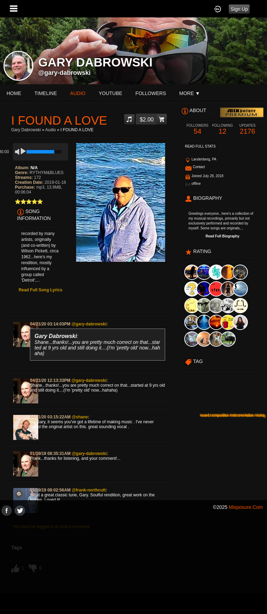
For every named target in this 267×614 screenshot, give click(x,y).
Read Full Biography (222, 236)
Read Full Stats (200, 146)
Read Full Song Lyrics (41, 290)
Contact (199, 167)
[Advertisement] (133, 564)
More (189, 93)
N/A (34, 167)
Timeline (45, 93)
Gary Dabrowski (26, 129)
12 (222, 129)
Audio (50, 129)
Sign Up (239, 9)
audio (78, 93)
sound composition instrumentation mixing (233, 416)
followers (151, 93)
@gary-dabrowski (64, 72)
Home (14, 93)
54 (197, 129)
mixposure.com (246, 507)
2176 (247, 129)
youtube (110, 93)
